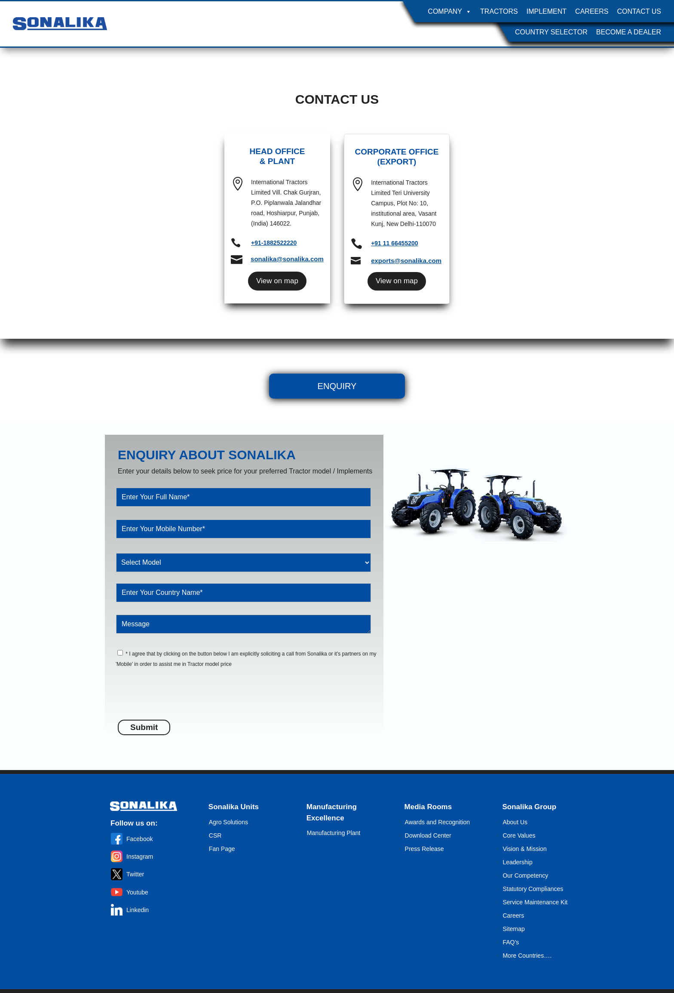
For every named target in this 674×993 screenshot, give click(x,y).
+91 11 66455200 (394, 243)
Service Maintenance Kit (534, 902)
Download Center (428, 835)
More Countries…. (526, 955)
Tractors (499, 11)
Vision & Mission (524, 848)
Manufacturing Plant (334, 832)
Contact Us (639, 11)
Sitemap (513, 928)
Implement (547, 11)
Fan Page (222, 848)
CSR (215, 835)
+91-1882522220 (274, 242)
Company (450, 11)
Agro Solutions (228, 822)
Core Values (518, 835)
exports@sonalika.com (406, 260)
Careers (591, 11)
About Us (514, 822)
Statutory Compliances (532, 888)
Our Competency (525, 875)
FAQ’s (510, 942)
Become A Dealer (628, 32)
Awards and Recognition (437, 822)
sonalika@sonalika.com (287, 259)
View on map (277, 281)
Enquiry (337, 386)
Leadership (517, 862)
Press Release (424, 848)
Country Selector (551, 32)
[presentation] (183, 698)
